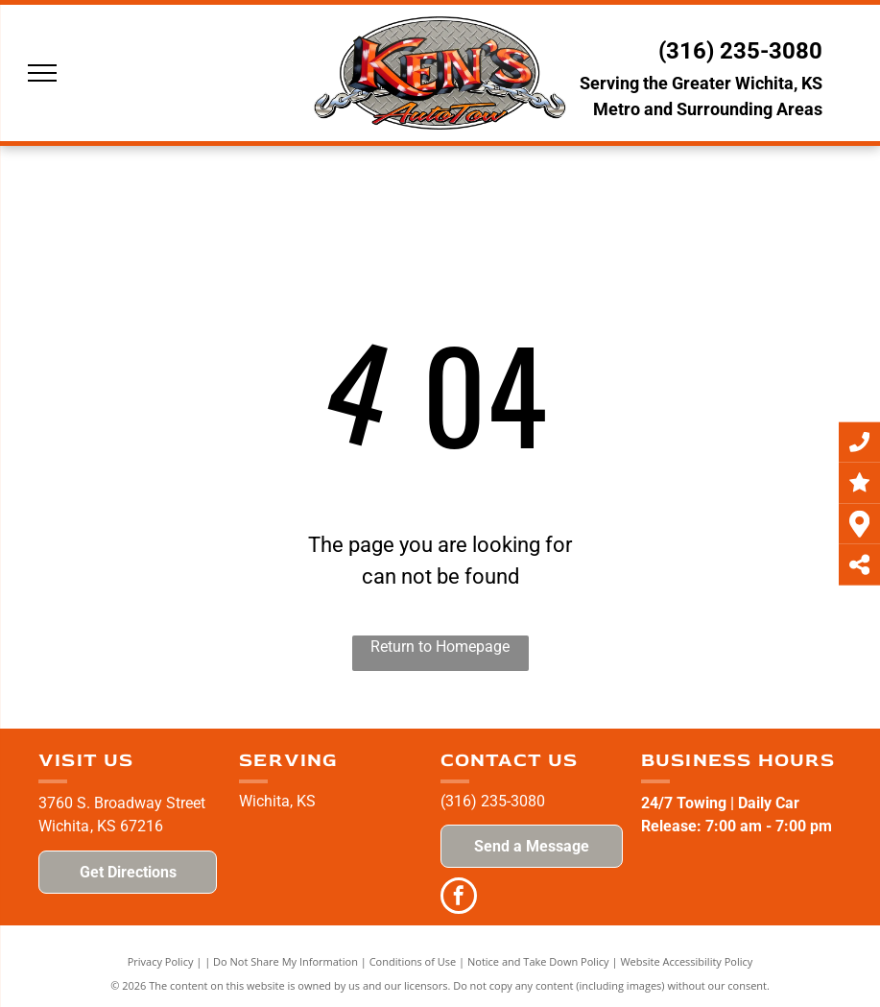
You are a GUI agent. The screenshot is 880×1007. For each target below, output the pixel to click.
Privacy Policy (161, 961)
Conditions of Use (413, 961)
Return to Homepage (440, 646)
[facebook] (458, 898)
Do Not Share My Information (285, 961)
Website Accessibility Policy (686, 961)
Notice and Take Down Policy (538, 961)
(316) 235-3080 (740, 50)
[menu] (42, 73)
